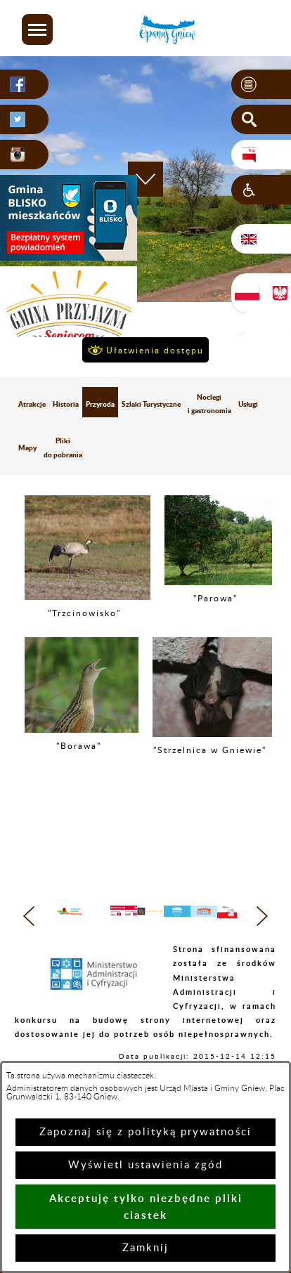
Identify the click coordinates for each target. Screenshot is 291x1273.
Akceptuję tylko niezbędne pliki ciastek (145, 1206)
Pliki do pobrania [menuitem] (63, 447)
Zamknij (145, 1248)
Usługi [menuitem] (248, 404)
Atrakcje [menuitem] (32, 404)
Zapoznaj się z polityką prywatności (145, 1132)
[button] (37, 29)
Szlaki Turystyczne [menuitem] (151, 404)
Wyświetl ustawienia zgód (145, 1165)
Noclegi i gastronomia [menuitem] (209, 403)
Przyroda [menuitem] (100, 404)
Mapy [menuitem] (27, 447)
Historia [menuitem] (66, 404)
